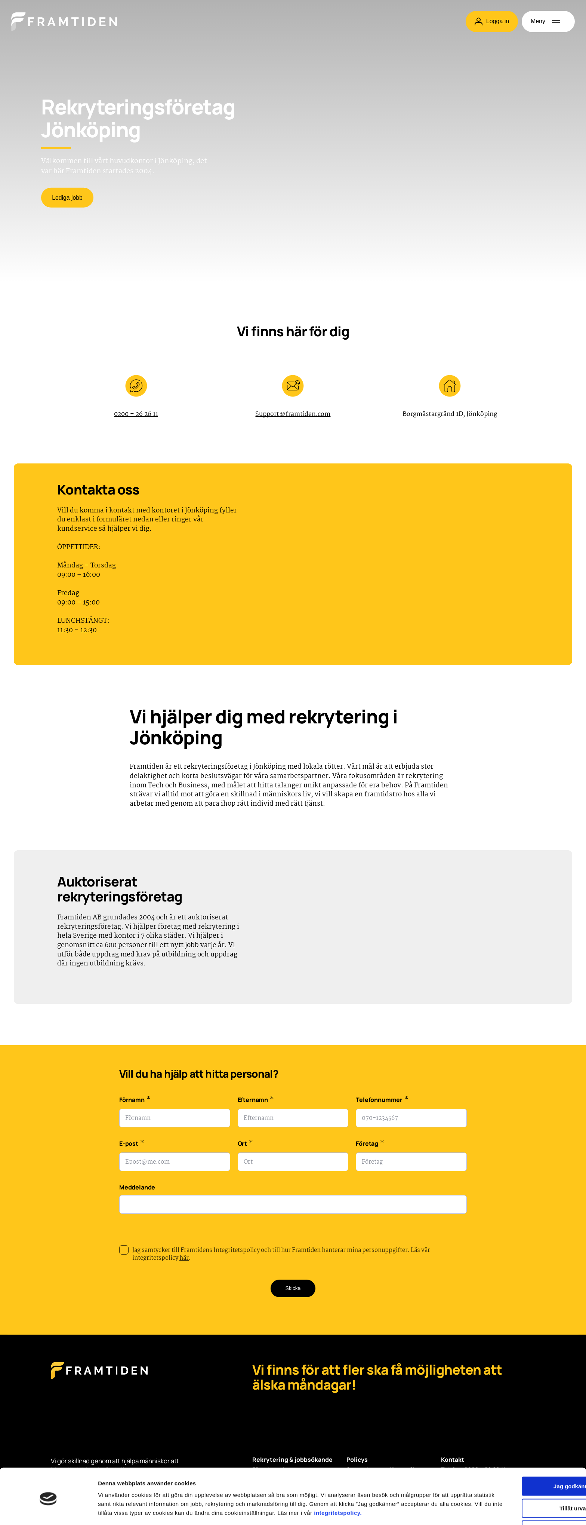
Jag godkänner (524, 1450)
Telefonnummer (382, 1101)
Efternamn (256, 1101)
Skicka (292, 1289)
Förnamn (134, 1101)
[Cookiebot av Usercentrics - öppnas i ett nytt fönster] (48, 1510)
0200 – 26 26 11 (136, 415)
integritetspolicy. (132, 1486)
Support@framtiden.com (293, 415)
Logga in (491, 21)
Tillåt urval (524, 1472)
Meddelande (137, 1187)
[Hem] (64, 21)
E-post (131, 1145)
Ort (245, 1145)
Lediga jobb (68, 198)
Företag (370, 1145)
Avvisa (524, 1494)
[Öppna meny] (548, 21)
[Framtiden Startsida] (99, 1379)
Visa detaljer (406, 1510)
